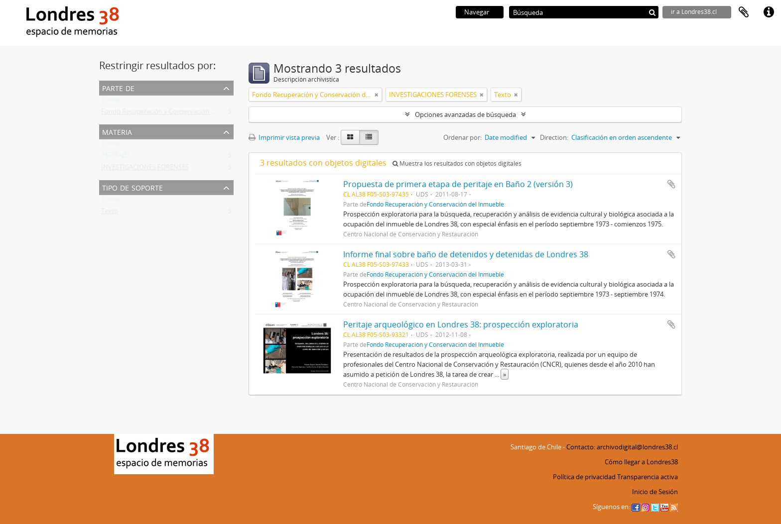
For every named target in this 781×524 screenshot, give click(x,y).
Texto (109, 213)
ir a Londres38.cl (694, 11)
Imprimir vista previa (284, 137)
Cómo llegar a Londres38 (641, 461)
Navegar (476, 11)
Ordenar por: (462, 137)
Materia (117, 131)
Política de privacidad (584, 476)
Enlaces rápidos (768, 12)
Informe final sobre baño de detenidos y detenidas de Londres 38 (465, 254)
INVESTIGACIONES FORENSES (145, 169)
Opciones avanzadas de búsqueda (465, 114)
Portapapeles (743, 12)
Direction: (554, 137)
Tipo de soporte (132, 187)
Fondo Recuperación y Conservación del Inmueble (175, 113)
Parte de (118, 87)
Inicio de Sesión (655, 491)
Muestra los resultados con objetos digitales (456, 163)
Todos (110, 101)
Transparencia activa (647, 476)
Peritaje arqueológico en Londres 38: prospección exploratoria (460, 324)
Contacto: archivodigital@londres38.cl (622, 446)
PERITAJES (115, 157)
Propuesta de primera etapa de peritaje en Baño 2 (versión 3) (458, 184)
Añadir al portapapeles (671, 184)
